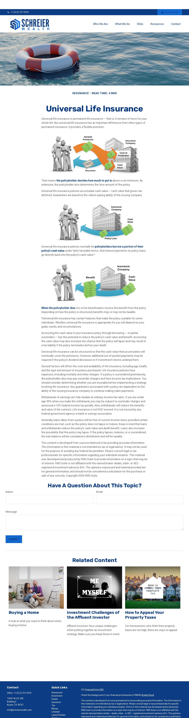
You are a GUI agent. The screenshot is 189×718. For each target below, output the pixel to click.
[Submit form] (14, 530)
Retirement (57, 683)
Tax (53, 696)
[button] (100, 15)
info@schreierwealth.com (19, 701)
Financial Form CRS (94, 680)
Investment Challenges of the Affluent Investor (93, 606)
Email (99, 482)
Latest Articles (58, 706)
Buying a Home (24, 603)
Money (55, 699)
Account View (169, 3)
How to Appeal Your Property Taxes (144, 606)
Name (9, 482)
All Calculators (58, 712)
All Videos (56, 709)
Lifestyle (56, 702)
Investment (57, 687)
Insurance (56, 693)
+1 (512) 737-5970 (18, 3)
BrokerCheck (148, 686)
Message (11, 502)
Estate (55, 690)
